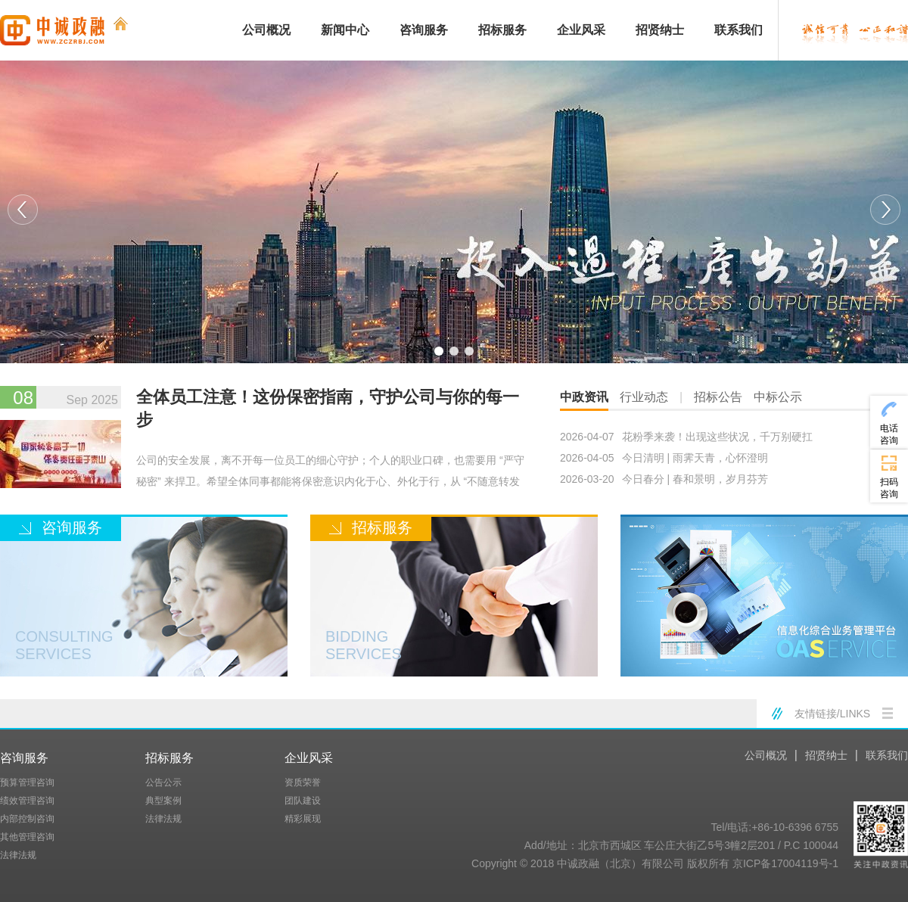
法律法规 (18, 855)
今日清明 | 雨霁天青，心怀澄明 (664, 458)
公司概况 (266, 29)
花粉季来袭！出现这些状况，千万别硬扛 (686, 437)
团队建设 (303, 800)
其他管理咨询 (27, 837)
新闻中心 (345, 29)
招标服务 (502, 29)
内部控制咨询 (27, 818)
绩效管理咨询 (27, 800)
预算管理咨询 (27, 782)
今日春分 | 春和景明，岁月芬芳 (664, 479)
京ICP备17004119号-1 (785, 863)
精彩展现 (303, 818)
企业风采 (581, 29)
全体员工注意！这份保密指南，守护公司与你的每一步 (327, 408)
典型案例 (163, 800)
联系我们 (738, 29)
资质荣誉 (303, 782)
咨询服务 (424, 29)
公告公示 (163, 782)
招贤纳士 (660, 29)
